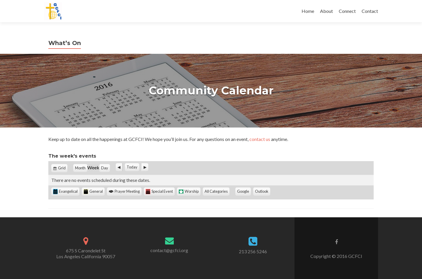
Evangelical (65, 191)
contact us (259, 139)
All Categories (216, 191)
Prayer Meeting (124, 191)
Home (308, 11)
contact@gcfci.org (169, 250)
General (93, 191)
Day (104, 168)
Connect (347, 11)
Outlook (262, 192)
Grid (62, 168)
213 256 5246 (253, 251)
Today (132, 167)
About (326, 11)
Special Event (159, 191)
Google (244, 192)
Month (80, 168)
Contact (370, 11)
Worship (189, 191)
